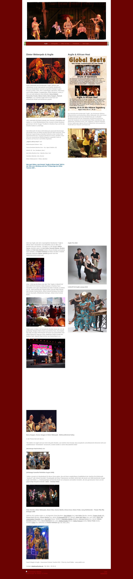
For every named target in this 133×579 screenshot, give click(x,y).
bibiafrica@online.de (37, 566)
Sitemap (38, 571)
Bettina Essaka (63, 521)
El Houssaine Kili (62, 517)
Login (105, 571)
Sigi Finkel (48, 519)
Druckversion (31, 571)
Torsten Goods (97, 515)
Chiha (33, 522)
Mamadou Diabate (67, 519)
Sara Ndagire (67, 515)
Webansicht (103, 573)
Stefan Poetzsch (78, 521)
